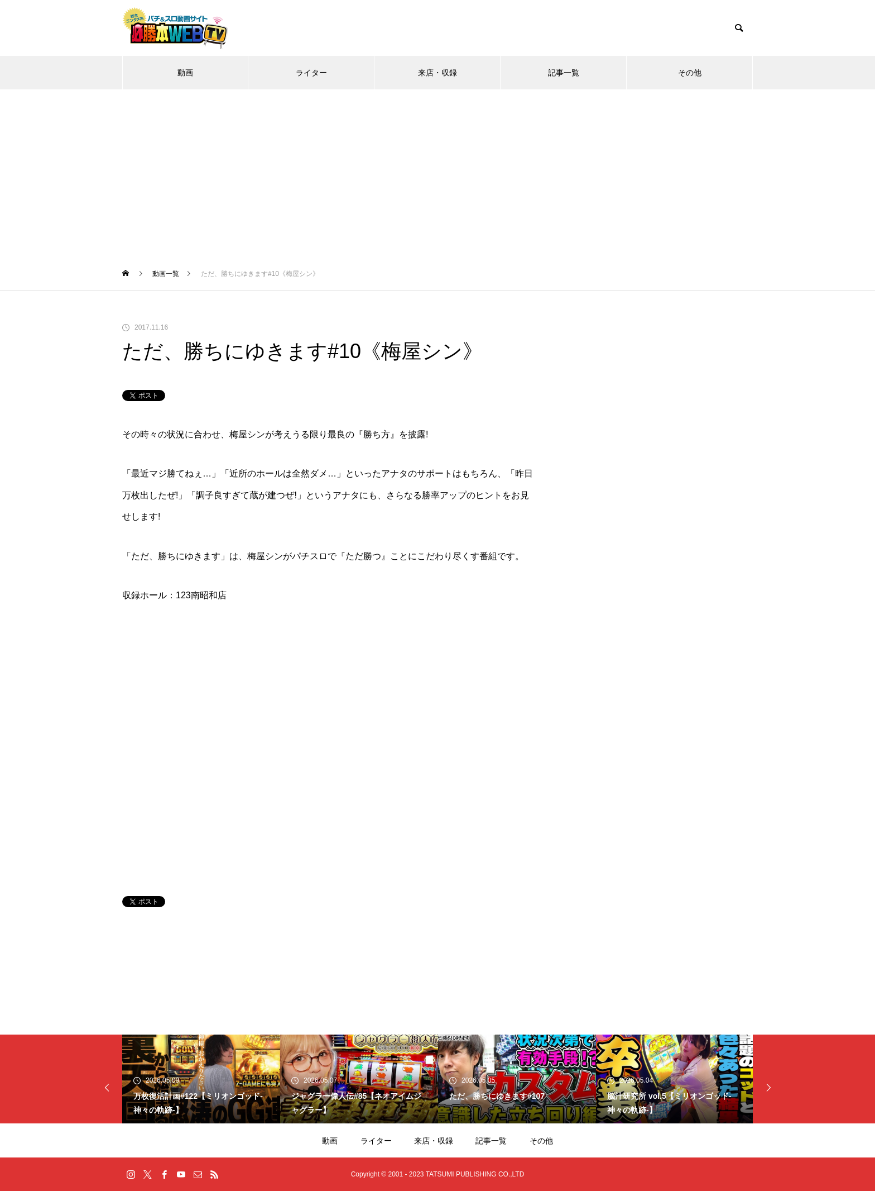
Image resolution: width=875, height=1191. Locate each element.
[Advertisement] (437, 173)
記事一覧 (563, 72)
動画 (185, 72)
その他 (689, 72)
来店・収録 (437, 72)
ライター (311, 72)
